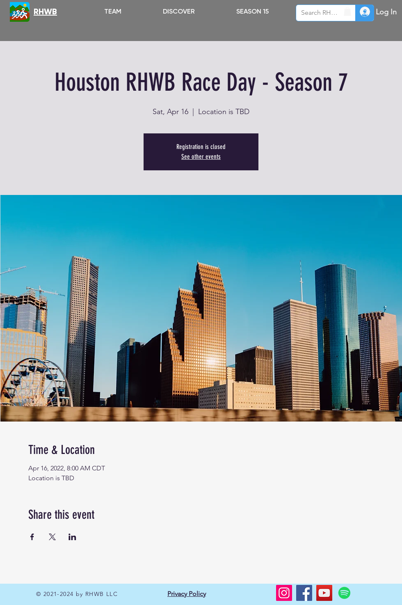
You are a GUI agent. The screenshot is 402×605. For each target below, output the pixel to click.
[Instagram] (284, 593)
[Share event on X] (52, 537)
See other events (201, 156)
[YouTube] (324, 593)
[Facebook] (304, 593)
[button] (179, 11)
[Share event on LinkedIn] (72, 537)
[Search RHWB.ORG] (319, 13)
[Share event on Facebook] (32, 537)
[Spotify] (344, 593)
